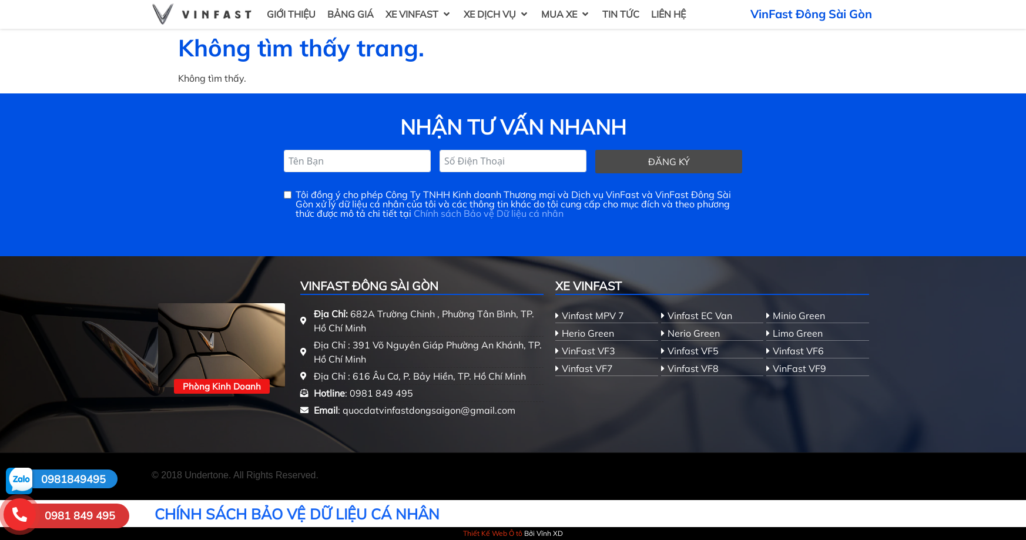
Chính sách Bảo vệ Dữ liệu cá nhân (489, 213)
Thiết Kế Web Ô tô (492, 533)
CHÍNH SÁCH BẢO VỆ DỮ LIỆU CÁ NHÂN (297, 514)
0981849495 (73, 479)
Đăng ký (669, 161)
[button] (419, 14)
